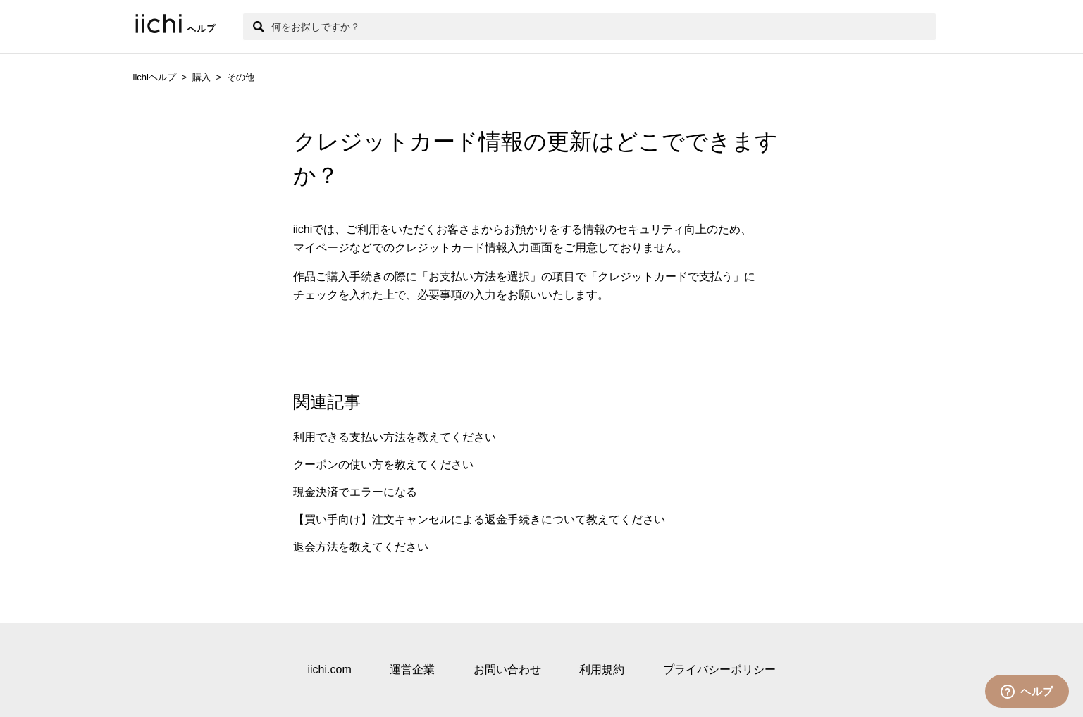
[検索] (589, 27)
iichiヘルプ (154, 77)
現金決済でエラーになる (355, 492)
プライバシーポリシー (719, 669)
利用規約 (601, 669)
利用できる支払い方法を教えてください (394, 437)
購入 (201, 77)
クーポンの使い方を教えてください (383, 464)
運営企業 (412, 669)
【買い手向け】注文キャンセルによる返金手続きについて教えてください (479, 519)
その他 (240, 77)
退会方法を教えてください (360, 547)
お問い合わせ (507, 669)
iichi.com (329, 669)
